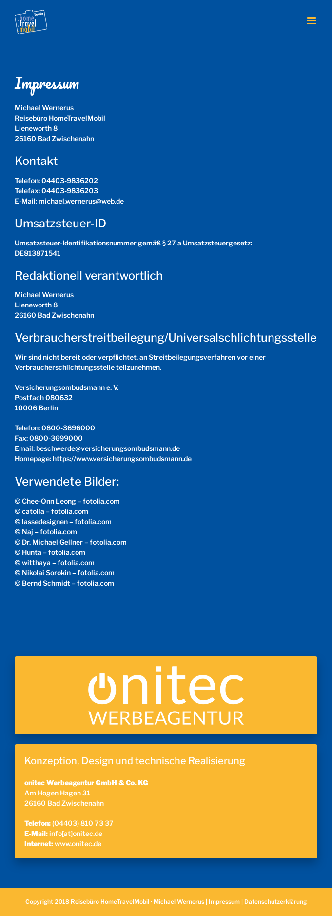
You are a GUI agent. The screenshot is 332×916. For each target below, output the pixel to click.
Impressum (224, 901)
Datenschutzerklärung (275, 901)
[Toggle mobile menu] (312, 21)
